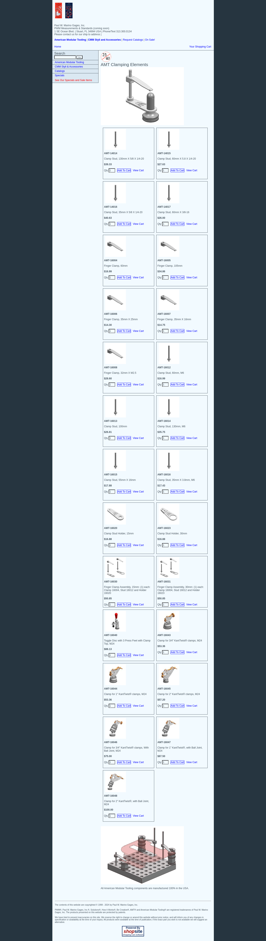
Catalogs (60, 71)
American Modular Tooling (69, 62)
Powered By (133, 927)
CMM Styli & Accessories (69, 66)
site (133, 931)
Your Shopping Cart (200, 46)
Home (57, 46)
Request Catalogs (133, 39)
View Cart (138, 170)
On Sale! (150, 39)
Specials (59, 75)
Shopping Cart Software (133, 935)
